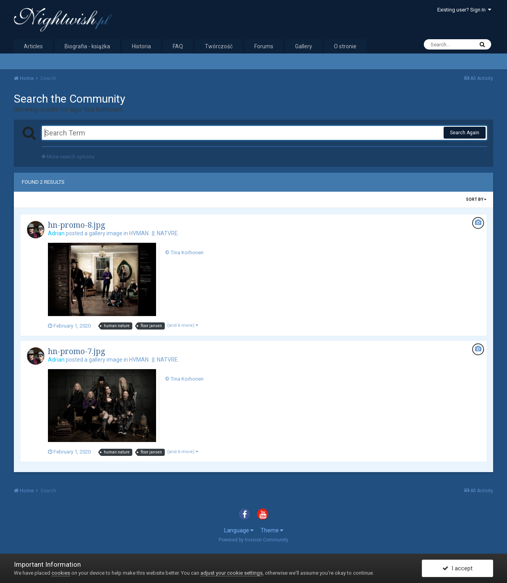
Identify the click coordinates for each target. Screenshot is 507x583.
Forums (263, 46)
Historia (141, 46)
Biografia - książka (87, 46)
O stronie (345, 46)
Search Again (464, 132)
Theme (272, 530)
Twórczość (219, 46)
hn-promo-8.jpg (76, 224)
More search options (68, 157)
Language (239, 530)
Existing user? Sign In (464, 10)
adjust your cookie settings (231, 573)
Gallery (303, 46)
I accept (457, 568)
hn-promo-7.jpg (76, 351)
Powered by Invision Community (253, 540)
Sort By (476, 199)
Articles (33, 46)
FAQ (178, 46)
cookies (60, 573)
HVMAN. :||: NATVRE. (154, 233)
